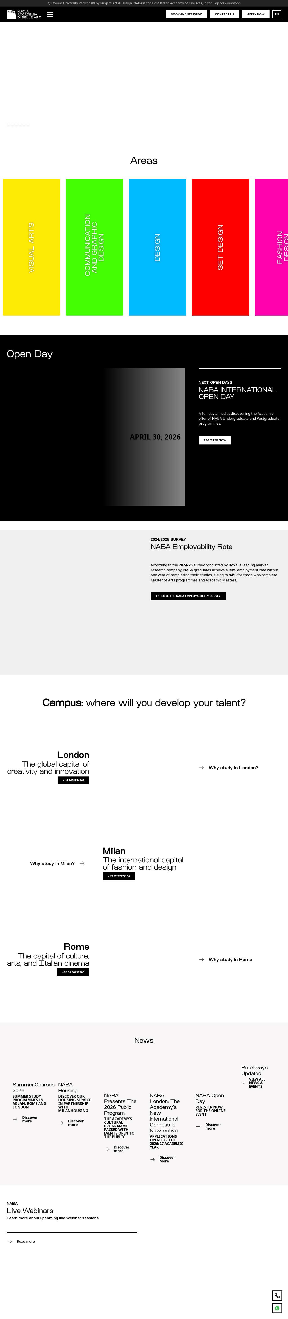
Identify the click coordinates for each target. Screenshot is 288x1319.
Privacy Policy (209, 1303)
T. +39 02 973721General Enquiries (125, 1269)
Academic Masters (74, 1237)
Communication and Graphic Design (24, 1226)
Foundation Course (75, 1244)
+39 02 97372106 (119, 809)
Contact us (224, 14)
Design (13, 1236)
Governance (263, 1303)
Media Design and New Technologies (26, 1253)
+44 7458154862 (73, 713)
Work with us (122, 1237)
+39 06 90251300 (73, 905)
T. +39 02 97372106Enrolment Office (126, 1282)
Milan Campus (122, 1244)
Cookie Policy (236, 1303)
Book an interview (186, 14)
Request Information (128, 1229)
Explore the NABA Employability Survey (188, 596)
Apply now (255, 14)
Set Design (16, 1264)
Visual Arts (16, 1271)
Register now (215, 440)
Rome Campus (122, 1251)
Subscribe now (186, 1246)
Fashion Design (20, 1243)
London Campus (124, 1258)
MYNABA (118, 1222)
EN (277, 14)
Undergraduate (72, 1222)
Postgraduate (70, 1229)
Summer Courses (73, 1251)
